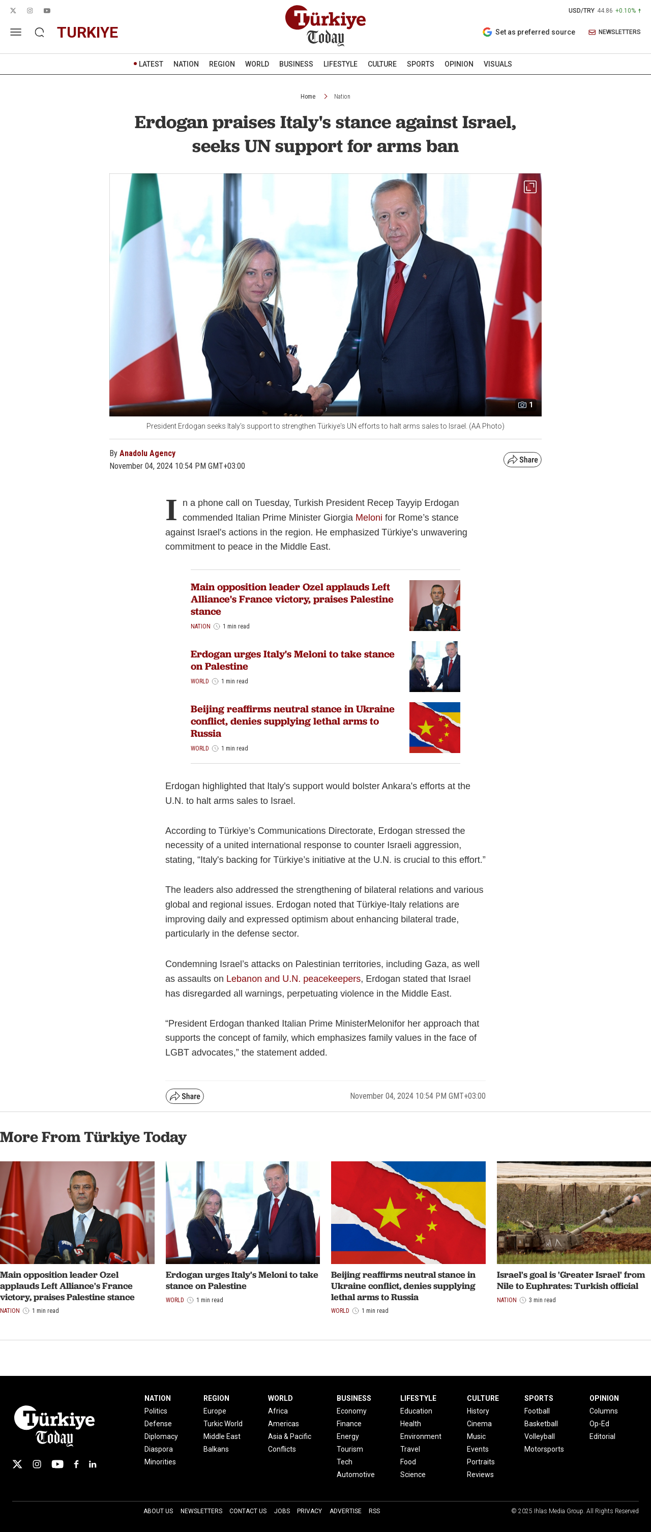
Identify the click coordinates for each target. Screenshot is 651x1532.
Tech (344, 1461)
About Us (158, 1511)
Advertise (346, 1511)
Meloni (370, 518)
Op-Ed (599, 1423)
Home (308, 97)
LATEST (151, 64)
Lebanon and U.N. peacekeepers (293, 979)
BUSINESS (296, 64)
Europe (214, 1411)
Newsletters (201, 1511)
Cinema (479, 1423)
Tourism (350, 1449)
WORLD (257, 64)
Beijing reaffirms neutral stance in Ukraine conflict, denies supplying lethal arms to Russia (293, 721)
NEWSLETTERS (614, 32)
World (200, 681)
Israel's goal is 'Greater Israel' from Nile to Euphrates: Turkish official (571, 1280)
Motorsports (544, 1449)
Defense (158, 1423)
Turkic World (223, 1423)
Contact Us (248, 1511)
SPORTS (420, 64)
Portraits (481, 1461)
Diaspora (158, 1449)
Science (413, 1474)
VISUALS (498, 64)
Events (478, 1449)
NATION (186, 64)
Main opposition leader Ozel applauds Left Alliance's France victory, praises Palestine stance (292, 599)
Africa (278, 1411)
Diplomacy (161, 1436)
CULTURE (382, 64)
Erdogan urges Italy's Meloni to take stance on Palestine (293, 660)
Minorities (160, 1461)
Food (408, 1461)
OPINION (459, 64)
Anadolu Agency (147, 453)
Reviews (480, 1474)
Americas (283, 1423)
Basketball (541, 1423)
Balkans (216, 1449)
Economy (352, 1411)
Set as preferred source (528, 32)
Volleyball (539, 1436)
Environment (420, 1436)
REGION (222, 64)
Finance (349, 1423)
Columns (603, 1411)
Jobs (282, 1511)
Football (537, 1411)
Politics (155, 1411)
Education (416, 1411)
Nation (342, 97)
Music (476, 1436)
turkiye (87, 32)
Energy (348, 1436)
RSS (374, 1511)
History (478, 1411)
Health (410, 1423)
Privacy (309, 1511)
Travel (410, 1449)
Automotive (356, 1474)
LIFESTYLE (340, 64)
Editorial (602, 1436)
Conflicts (282, 1449)
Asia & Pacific (289, 1436)
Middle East (222, 1436)
